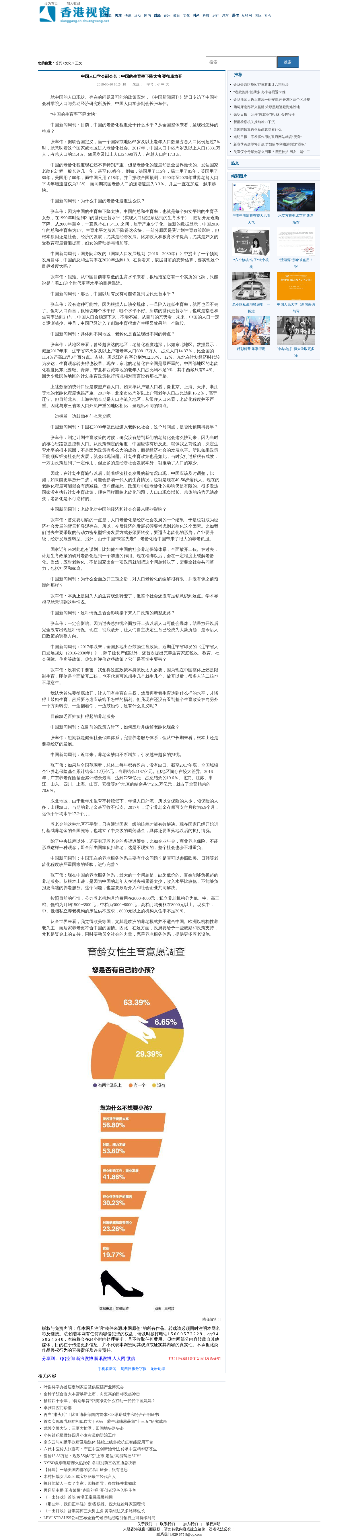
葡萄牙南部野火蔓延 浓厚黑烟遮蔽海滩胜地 (267, 107)
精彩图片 (239, 176)
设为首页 (51, 3)
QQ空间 (67, 1358)
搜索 (287, 62)
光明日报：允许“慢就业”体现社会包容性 (264, 114)
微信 (131, 1358)
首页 (108, 15)
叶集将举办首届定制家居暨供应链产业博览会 (84, 1387)
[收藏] (182, 1359)
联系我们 (167, 1524)
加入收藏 (73, 3)
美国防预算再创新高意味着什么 (258, 129)
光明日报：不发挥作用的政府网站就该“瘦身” (268, 137)
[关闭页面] (196, 1359)
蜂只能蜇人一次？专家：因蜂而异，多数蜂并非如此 (90, 1483)
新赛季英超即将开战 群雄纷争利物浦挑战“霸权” (270, 144)
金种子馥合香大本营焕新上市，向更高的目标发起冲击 (92, 1394)
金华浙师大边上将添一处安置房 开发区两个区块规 (272, 100)
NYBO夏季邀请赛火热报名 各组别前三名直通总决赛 (90, 1463)
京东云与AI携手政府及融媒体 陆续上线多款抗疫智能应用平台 (98, 1442)
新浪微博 (84, 1358)
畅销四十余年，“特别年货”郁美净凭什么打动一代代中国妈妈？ (99, 1401)
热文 (235, 163)
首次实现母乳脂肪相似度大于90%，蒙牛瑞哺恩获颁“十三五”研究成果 (105, 1421)
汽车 (225, 15)
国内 (147, 15)
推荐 (238, 75)
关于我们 (144, 1524)
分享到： (50, 1358)
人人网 (118, 1358)
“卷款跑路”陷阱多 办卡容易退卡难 (260, 92)
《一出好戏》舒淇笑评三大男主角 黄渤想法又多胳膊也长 (94, 1511)
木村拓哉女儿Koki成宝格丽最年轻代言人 (80, 1476)
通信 (235, 15)
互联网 (247, 15)
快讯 (127, 15)
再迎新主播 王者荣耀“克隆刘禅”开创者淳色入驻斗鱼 (90, 1490)
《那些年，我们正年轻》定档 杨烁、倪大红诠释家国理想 (94, 1504)
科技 (206, 15)
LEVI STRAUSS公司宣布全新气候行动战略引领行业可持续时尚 (100, 1518)
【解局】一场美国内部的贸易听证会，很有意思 (86, 1470)
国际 (258, 15)
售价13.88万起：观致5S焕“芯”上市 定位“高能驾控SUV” (92, 1456)
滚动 (137, 15)
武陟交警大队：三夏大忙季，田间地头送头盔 (84, 1428)
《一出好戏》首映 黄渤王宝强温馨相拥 (78, 1497)
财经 (157, 15)
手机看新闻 (107, 1369)
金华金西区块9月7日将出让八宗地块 (261, 85)
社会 (267, 15)
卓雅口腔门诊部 (58, 1408)
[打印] (172, 1359)
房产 (215, 15)
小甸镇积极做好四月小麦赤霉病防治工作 (80, 1435)
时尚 (196, 15)
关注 (118, 15)
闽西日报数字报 (133, 1369)
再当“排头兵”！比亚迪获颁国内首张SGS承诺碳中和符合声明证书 (101, 1414)
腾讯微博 (102, 1358)
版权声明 (213, 1524)
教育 (176, 15)
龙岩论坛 (157, 1369)
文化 (186, 15)
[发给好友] (213, 1359)
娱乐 (167, 15)
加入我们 (190, 1524)
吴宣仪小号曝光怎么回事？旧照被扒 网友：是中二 (272, 152)
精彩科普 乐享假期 (251, 349)
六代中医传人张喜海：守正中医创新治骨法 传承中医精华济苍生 (100, 1449)
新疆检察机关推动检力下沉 (254, 122)
